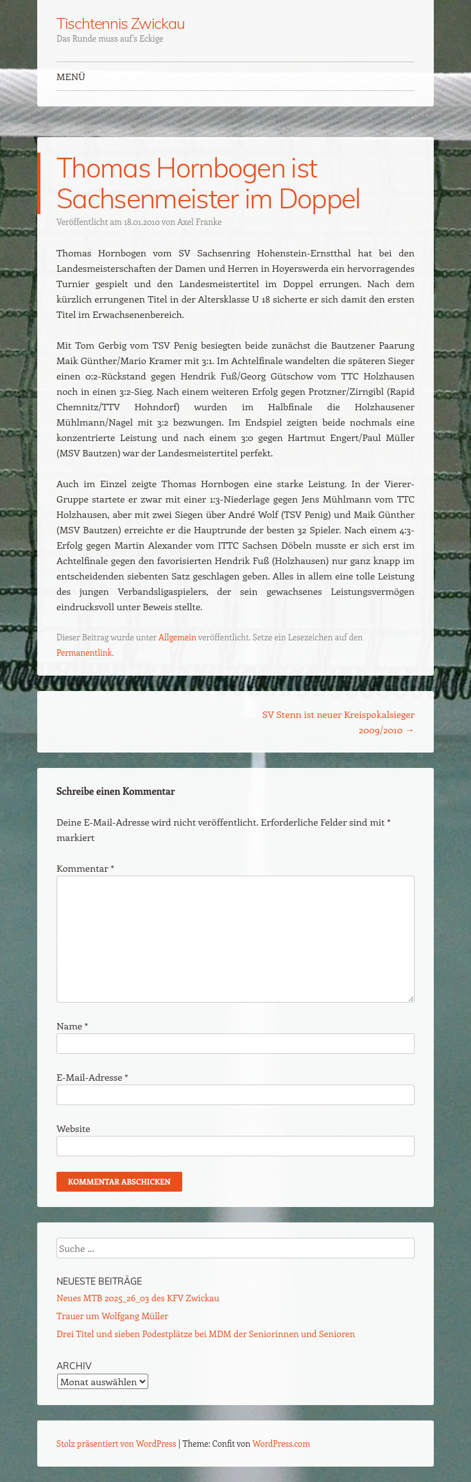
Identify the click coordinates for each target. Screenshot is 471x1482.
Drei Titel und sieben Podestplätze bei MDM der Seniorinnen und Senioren (205, 1334)
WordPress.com (282, 1443)
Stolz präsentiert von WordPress (116, 1443)
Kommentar (85, 868)
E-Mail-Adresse (92, 1076)
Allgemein (177, 636)
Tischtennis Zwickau (120, 23)
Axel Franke (199, 221)
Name (72, 1025)
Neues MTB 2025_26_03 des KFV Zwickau (137, 1298)
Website (73, 1128)
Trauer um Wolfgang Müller (112, 1316)
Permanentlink (84, 652)
